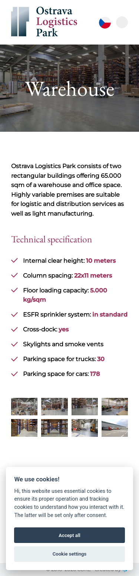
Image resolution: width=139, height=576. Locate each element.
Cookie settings (70, 554)
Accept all (69, 535)
